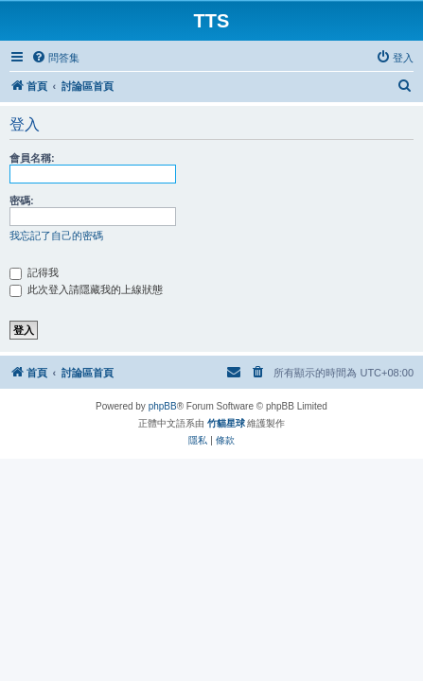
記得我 (34, 272)
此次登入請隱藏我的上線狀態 (86, 289)
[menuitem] (55, 57)
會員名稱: (32, 158)
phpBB (163, 406)
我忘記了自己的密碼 (56, 235)
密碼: (21, 200)
